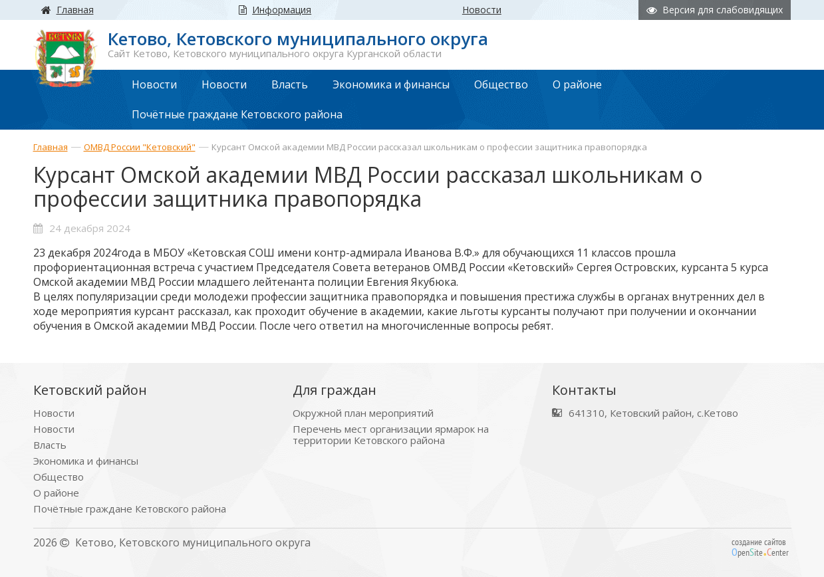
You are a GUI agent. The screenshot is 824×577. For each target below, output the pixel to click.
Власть (50, 445)
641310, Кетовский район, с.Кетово (653, 413)
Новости (53, 413)
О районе (56, 493)
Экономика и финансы (85, 461)
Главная (50, 147)
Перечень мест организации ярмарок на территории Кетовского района (391, 434)
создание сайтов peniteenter (760, 547)
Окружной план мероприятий (363, 413)
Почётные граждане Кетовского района (129, 509)
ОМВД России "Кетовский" (140, 147)
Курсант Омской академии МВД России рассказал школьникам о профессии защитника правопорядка (429, 147)
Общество (58, 477)
